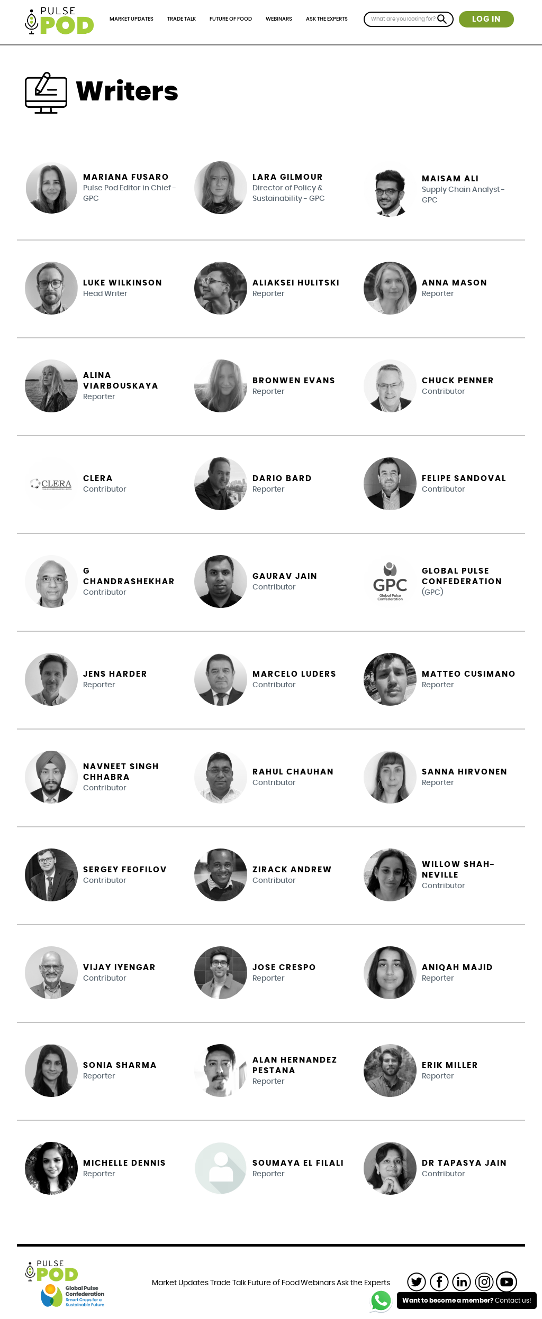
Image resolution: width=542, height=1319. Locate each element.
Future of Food (231, 19)
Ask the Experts (327, 19)
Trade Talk (181, 19)
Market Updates (131, 19)
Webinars (279, 19)
